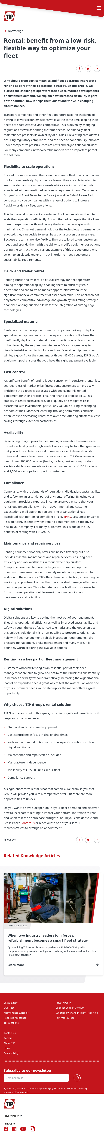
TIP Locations (11, 1022)
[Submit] (77, 1078)
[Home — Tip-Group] (9, 1104)
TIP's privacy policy (22, 1092)
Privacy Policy (63, 1002)
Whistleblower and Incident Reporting (77, 1012)
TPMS (67, 517)
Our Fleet (9, 1007)
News (7, 1048)
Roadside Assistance (15, 1017)
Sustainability (11, 1053)
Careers (8, 1037)
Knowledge (13, 31)
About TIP (9, 1042)
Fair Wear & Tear (65, 1017)
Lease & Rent (11, 1002)
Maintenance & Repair (16, 1012)
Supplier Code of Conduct (70, 1007)
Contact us (28, 823)
